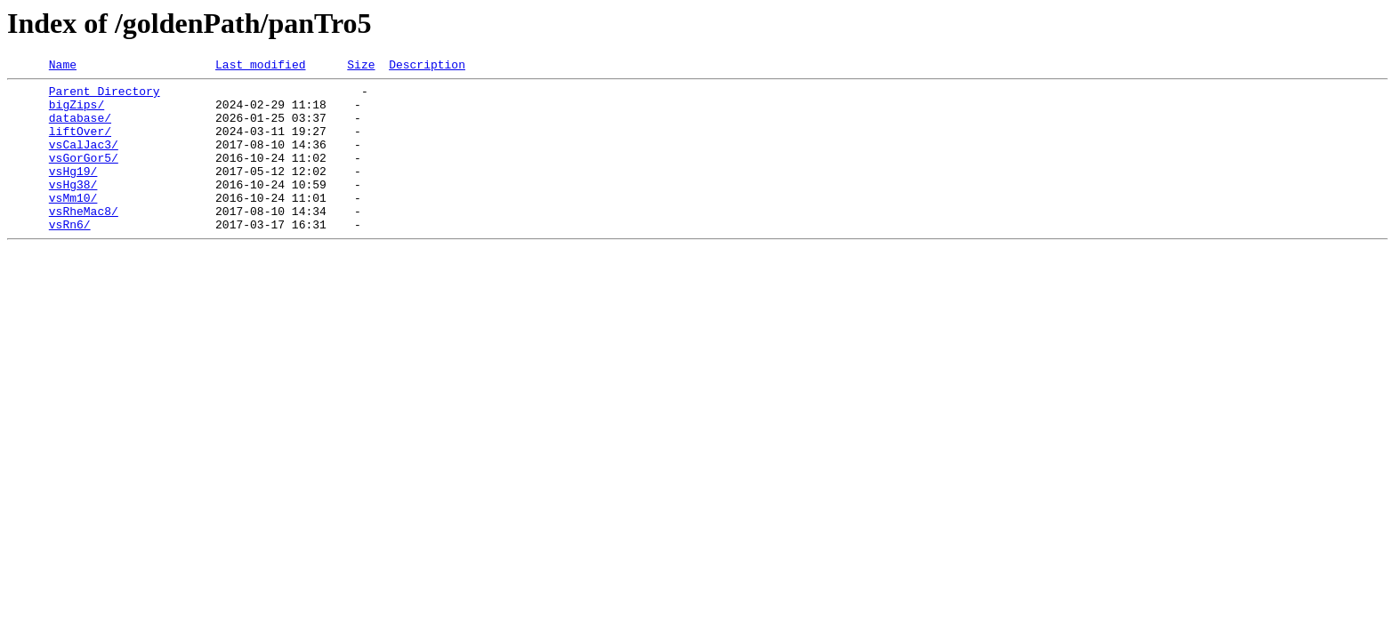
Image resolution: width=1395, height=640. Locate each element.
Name (63, 67)
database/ (80, 128)
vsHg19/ (73, 192)
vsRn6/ (70, 256)
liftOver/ (80, 144)
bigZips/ (76, 112)
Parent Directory (104, 96)
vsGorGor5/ (83, 176)
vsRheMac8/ (83, 240)
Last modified (260, 67)
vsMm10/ (73, 224)
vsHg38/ (73, 208)
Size (361, 67)
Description (427, 67)
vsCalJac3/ (83, 160)
